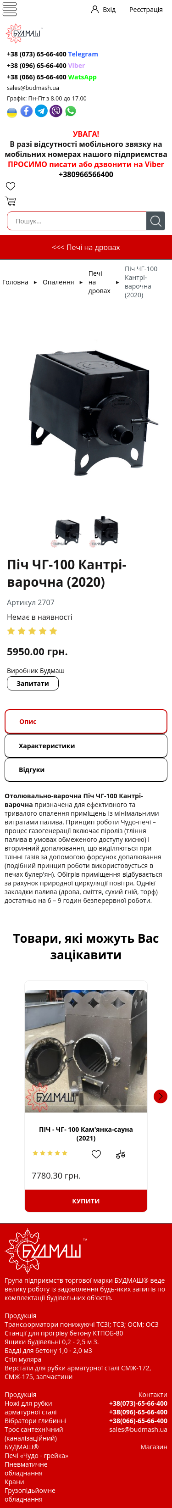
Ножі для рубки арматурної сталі (31, 1407)
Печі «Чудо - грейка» (36, 1455)
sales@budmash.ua (33, 88)
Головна (15, 282)
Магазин (153, 1446)
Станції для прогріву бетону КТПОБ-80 (64, 1333)
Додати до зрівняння (125, 1154)
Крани (14, 1481)
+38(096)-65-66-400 (138, 1412)
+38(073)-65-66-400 (138, 1403)
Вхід (109, 9)
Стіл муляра (23, 1359)
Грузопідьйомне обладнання (30, 1494)
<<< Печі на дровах (86, 247)
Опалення (58, 282)
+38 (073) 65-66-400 (52, 54)
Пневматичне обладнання (26, 1468)
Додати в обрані (101, 1154)
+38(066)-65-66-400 (138, 1420)
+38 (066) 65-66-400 (52, 76)
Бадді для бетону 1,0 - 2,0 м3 (48, 1350)
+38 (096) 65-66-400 (46, 65)
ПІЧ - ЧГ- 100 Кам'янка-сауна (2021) (86, 1133)
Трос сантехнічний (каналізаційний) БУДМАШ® (34, 1438)
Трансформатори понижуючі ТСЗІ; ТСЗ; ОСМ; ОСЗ (82, 1324)
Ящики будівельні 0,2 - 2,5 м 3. (52, 1341)
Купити (86, 1200)
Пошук (155, 220)
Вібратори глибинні (36, 1420)
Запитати (33, 683)
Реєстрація (146, 9)
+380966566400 (86, 174)
